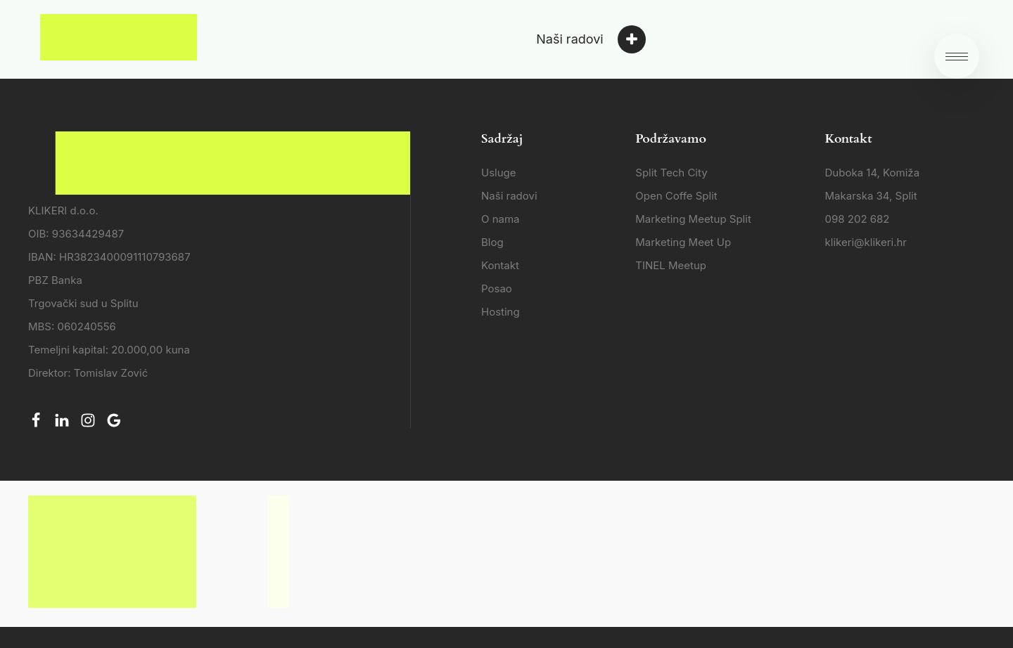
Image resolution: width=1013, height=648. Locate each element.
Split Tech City (671, 172)
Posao (496, 288)
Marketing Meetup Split (693, 219)
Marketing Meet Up (683, 242)
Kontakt (500, 265)
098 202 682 (857, 219)
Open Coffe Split (676, 195)
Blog (492, 242)
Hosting (500, 311)
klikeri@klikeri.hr (866, 242)
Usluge (498, 172)
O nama (500, 219)
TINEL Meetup (670, 265)
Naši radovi (509, 195)
